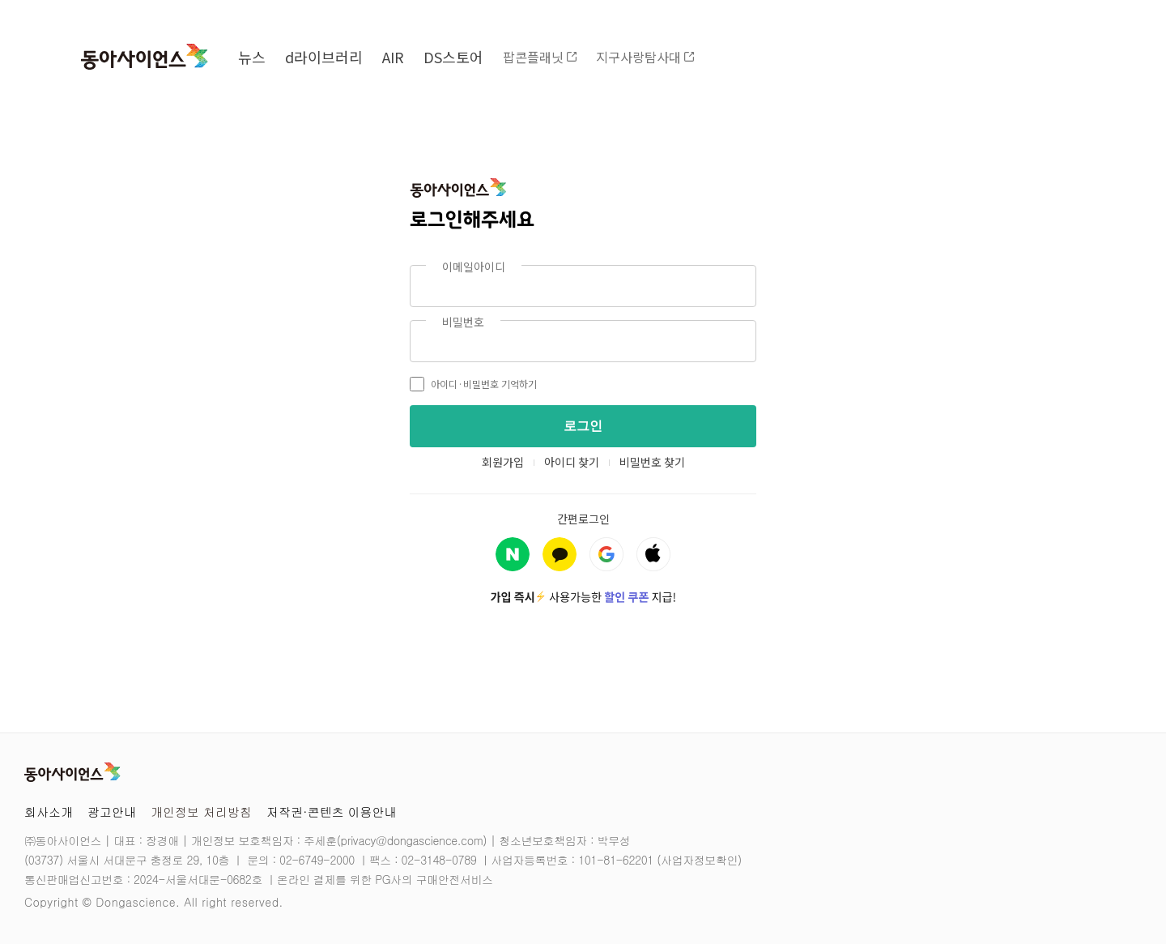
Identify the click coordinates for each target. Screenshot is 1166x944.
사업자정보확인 (699, 860)
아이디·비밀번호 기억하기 (473, 384)
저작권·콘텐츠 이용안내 (331, 811)
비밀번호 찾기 (652, 462)
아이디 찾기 (571, 462)
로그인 (583, 426)
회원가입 (503, 462)
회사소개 (48, 811)
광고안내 (111, 811)
